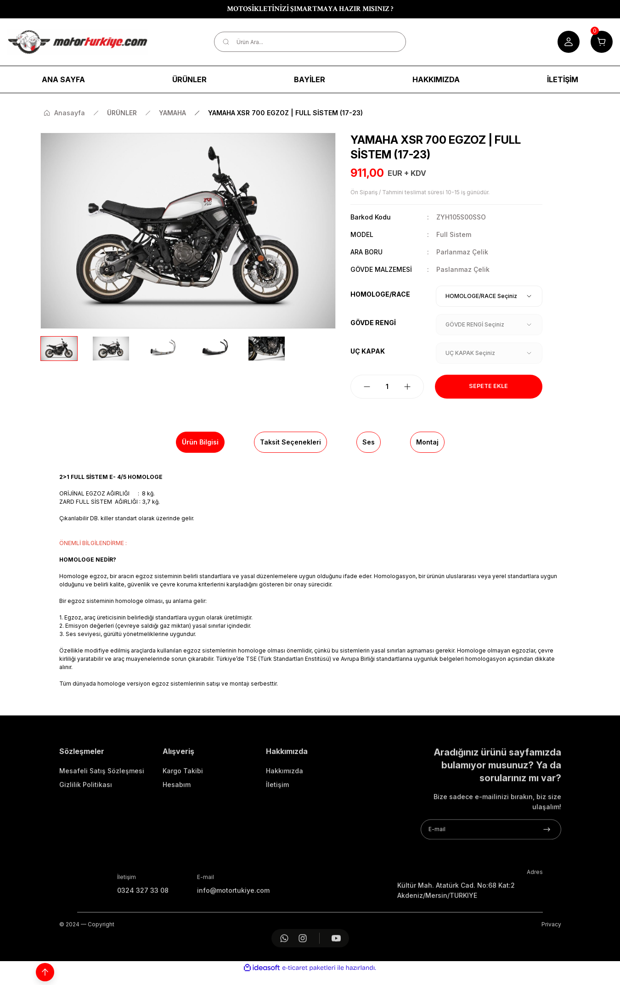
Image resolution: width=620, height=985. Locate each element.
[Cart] (602, 42)
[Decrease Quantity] (366, 387)
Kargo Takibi (183, 807)
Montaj (427, 442)
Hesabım (177, 820)
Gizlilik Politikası (85, 820)
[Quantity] (387, 387)
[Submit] (546, 865)
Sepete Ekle (488, 386)
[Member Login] (569, 42)
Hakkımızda (284, 807)
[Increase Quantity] (407, 387)
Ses (368, 442)
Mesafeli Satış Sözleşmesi (101, 807)
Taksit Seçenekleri (290, 442)
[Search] (310, 42)
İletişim (277, 820)
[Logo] (77, 42)
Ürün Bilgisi (200, 442)
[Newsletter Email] (491, 865)
